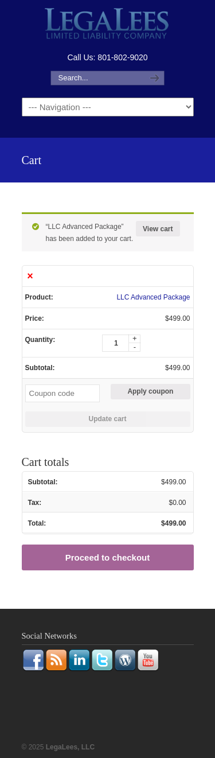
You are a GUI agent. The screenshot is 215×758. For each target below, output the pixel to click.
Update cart (107, 419)
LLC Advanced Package (153, 297)
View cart (158, 229)
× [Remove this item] (30, 276)
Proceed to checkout (107, 557)
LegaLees (108, 24)
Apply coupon (150, 391)
